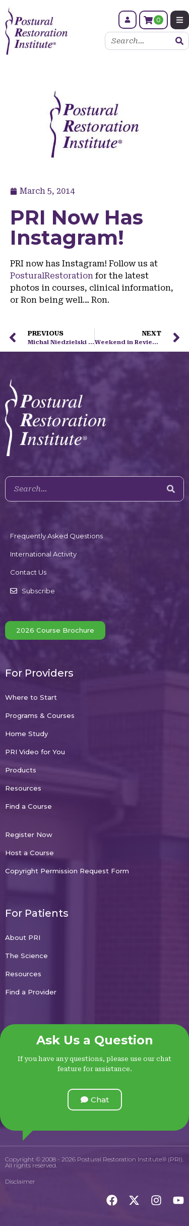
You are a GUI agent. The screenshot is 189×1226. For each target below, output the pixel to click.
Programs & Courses (40, 715)
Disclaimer (20, 1181)
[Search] (179, 40)
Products (20, 770)
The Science (26, 956)
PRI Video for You (35, 752)
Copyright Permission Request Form (67, 871)
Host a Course (29, 853)
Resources (23, 788)
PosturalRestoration (52, 276)
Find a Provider (30, 992)
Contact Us (28, 572)
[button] (95, 1099)
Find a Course (28, 806)
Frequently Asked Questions (56, 536)
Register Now (28, 834)
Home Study (26, 734)
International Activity (43, 554)
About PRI (22, 937)
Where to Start (31, 697)
